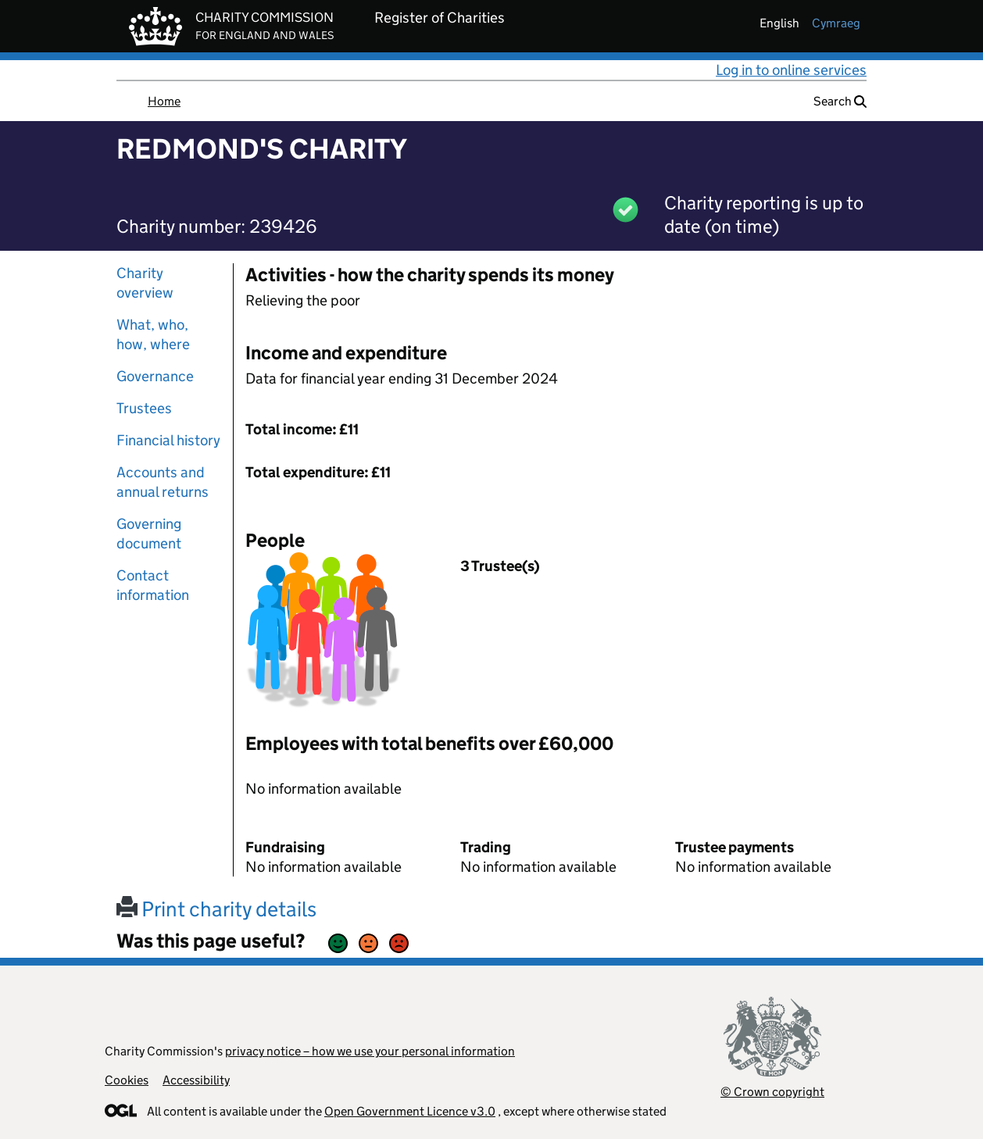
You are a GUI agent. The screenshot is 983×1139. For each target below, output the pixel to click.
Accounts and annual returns (162, 482)
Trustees (144, 408)
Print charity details (216, 909)
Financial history (168, 440)
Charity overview (144, 283)
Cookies (126, 1080)
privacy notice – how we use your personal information (370, 1051)
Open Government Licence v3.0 (409, 1111)
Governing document (148, 533)
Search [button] (840, 101)
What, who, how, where (153, 334)
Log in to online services (791, 70)
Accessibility (196, 1080)
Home (164, 101)
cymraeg (836, 23)
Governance (155, 376)
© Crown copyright (772, 1091)
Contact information (152, 585)
